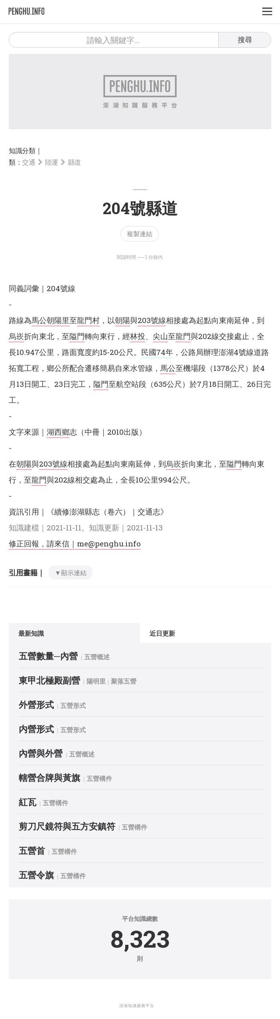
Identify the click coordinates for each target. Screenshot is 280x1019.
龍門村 (88, 320)
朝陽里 (58, 320)
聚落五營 (123, 681)
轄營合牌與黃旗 (49, 777)
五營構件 (99, 778)
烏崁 (16, 336)
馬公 (39, 320)
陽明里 (96, 681)
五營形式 (73, 705)
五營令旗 (36, 875)
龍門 (183, 336)
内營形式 (36, 729)
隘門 (77, 336)
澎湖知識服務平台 (136, 1005)
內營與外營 (41, 753)
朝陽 (122, 320)
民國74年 (157, 352)
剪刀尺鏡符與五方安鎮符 (67, 826)
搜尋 (245, 39)
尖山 (160, 336)
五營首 (32, 850)
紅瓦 (27, 802)
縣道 (74, 162)
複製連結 (139, 233)
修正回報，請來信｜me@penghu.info (75, 543)
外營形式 (36, 704)
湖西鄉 (58, 432)
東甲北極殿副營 (49, 680)
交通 (28, 162)
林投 (137, 336)
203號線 (152, 320)
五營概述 (97, 656)
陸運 (51, 162)
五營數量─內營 (48, 656)
